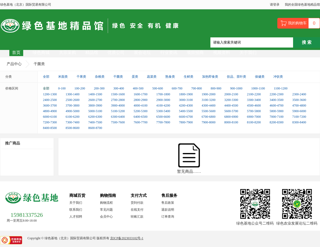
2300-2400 (299, 94)
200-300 (99, 88)
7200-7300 (50, 122)
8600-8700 (95, 128)
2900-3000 (163, 100)
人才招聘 (75, 216)
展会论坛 (142, 52)
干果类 (81, 77)
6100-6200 (72, 117)
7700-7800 (163, 122)
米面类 (63, 77)
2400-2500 (50, 100)
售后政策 (167, 203)
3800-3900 (95, 105)
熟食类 (170, 77)
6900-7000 (254, 117)
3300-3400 (254, 100)
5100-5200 (118, 111)
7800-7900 (186, 122)
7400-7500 (95, 122)
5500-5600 (208, 111)
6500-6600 (163, 117)
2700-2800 (118, 100)
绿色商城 (41, 52)
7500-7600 (118, 122)
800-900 (216, 88)
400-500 (138, 88)
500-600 (157, 88)
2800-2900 (140, 100)
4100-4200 (163, 105)
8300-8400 (299, 122)
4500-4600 (254, 105)
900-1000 (236, 88)
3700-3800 (72, 105)
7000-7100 (276, 117)
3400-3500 (276, 100)
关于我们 (248, 52)
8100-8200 (254, 122)
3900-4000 (118, 105)
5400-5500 (186, 111)
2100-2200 (254, 94)
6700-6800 (208, 117)
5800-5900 (276, 111)
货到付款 (137, 203)
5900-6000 (299, 111)
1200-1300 (50, 94)
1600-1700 (140, 94)
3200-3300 (231, 100)
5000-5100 (95, 111)
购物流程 (106, 203)
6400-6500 (140, 117)
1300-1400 (72, 94)
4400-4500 (231, 105)
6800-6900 (231, 117)
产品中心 (14, 64)
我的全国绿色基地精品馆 (302, 4)
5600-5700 (231, 111)
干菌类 (39, 64)
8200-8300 (276, 122)
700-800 (196, 88)
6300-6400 (118, 117)
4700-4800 (299, 105)
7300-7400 (72, 122)
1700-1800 (163, 94)
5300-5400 (163, 111)
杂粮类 (100, 77)
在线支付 (137, 209)
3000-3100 (186, 100)
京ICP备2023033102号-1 (126, 238)
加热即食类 (210, 77)
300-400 (118, 88)
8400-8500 (50, 128)
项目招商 (195, 52)
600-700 (177, 88)
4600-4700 (276, 105)
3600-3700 (50, 105)
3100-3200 (208, 100)
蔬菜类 (152, 77)
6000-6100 (50, 117)
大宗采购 (67, 52)
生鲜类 (188, 77)
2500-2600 (72, 100)
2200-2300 (276, 94)
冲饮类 (278, 77)
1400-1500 (95, 94)
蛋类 (135, 77)
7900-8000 (208, 122)
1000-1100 (258, 88)
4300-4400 (208, 105)
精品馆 (91, 52)
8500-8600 (72, 128)
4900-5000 (72, 111)
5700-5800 (254, 111)
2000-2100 (231, 94)
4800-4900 (50, 111)
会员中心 (106, 216)
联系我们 (75, 209)
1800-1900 (186, 94)
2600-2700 (95, 100)
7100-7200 (299, 117)
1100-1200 (281, 88)
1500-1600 (118, 94)
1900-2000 (208, 94)
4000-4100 (140, 105)
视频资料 (221, 52)
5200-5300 (140, 111)
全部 (46, 77)
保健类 (260, 77)
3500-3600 (299, 100)
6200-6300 (95, 117)
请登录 (274, 4)
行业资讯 (168, 52)
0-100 (62, 88)
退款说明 (167, 209)
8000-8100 (231, 122)
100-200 (79, 88)
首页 (16, 52)
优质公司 (116, 52)
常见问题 (106, 209)
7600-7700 (140, 122)
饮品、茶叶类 (236, 77)
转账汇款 (137, 216)
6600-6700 (186, 117)
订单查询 (167, 216)
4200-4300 (186, 105)
